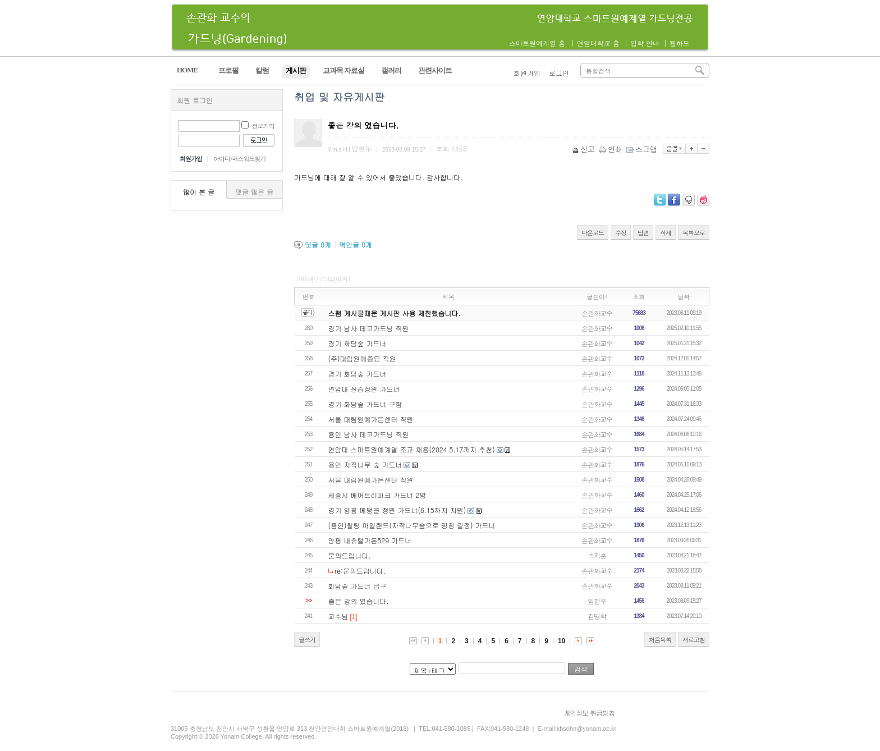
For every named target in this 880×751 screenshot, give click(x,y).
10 (561, 641)
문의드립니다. (349, 555)
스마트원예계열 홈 (537, 43)
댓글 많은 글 (254, 191)
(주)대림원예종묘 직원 (362, 358)
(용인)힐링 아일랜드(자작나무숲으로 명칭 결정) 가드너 (412, 525)
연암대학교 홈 (598, 43)
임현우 (597, 601)
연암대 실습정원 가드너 (364, 388)
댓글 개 (318, 244)
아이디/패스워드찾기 (239, 158)
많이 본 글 (198, 191)
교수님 (338, 616)
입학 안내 (644, 43)
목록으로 (693, 232)
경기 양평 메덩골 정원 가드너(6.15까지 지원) (397, 510)
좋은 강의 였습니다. (358, 601)
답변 (643, 232)
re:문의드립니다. (360, 570)
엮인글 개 (355, 244)
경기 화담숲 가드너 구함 (365, 404)
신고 (584, 149)
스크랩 (642, 149)
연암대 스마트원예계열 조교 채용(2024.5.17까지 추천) (411, 449)
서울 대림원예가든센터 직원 (371, 419)
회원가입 (527, 72)
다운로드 (592, 232)
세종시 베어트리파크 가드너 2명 (377, 495)
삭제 (665, 232)
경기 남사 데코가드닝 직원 (368, 328)
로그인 (559, 72)
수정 (620, 232)
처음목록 (660, 639)
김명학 (597, 616)
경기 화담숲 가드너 (357, 343)
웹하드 (680, 43)
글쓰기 (307, 639)
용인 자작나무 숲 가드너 (365, 464)
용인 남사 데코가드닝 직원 (368, 434)
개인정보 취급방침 (589, 712)
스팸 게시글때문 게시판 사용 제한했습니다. (394, 313)
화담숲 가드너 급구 (357, 585)
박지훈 (597, 555)
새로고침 (693, 639)
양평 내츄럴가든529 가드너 (370, 540)
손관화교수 (596, 313)
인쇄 (611, 149)
